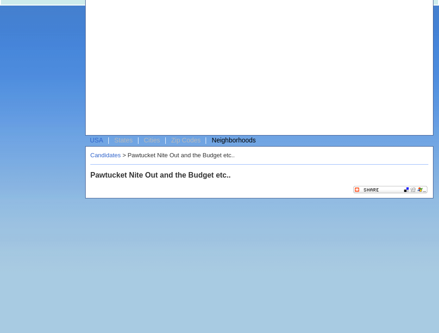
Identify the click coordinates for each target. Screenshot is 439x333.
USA (96, 140)
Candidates (105, 155)
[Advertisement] (222, 70)
